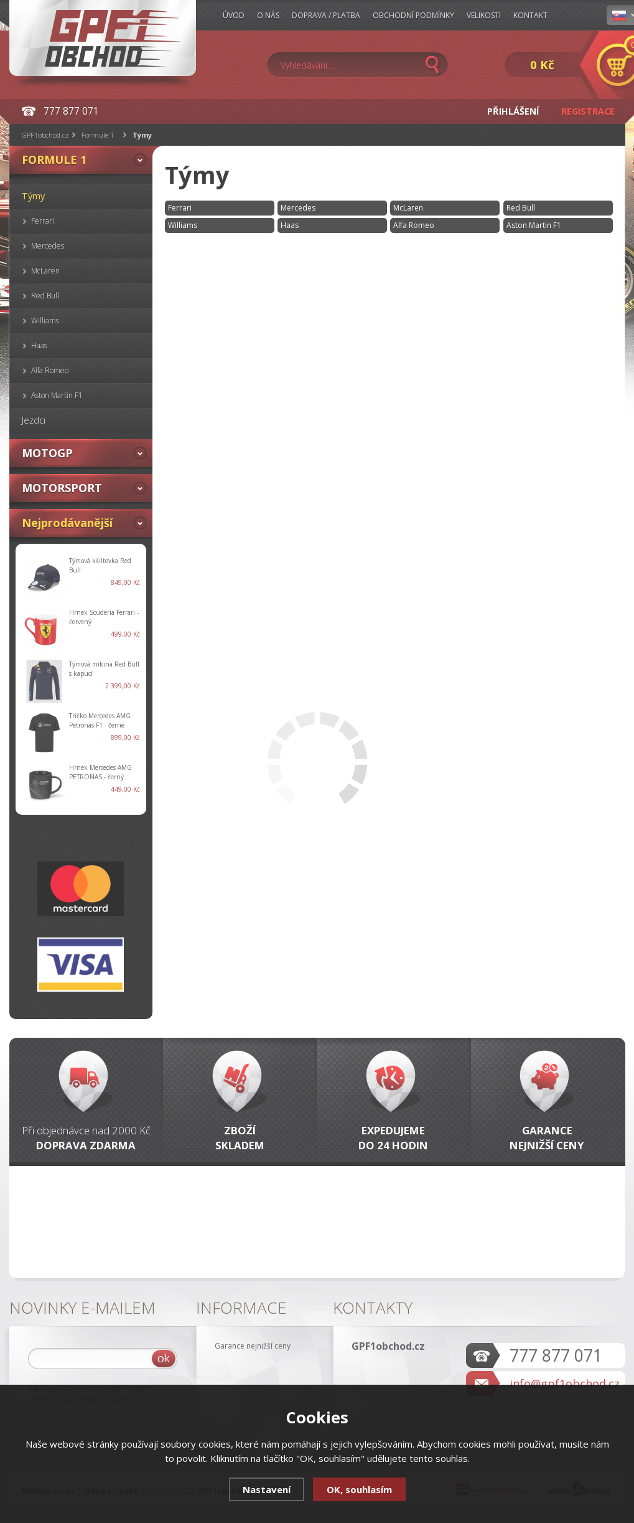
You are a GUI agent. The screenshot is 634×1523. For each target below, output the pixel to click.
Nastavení (267, 1489)
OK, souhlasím (359, 1489)
